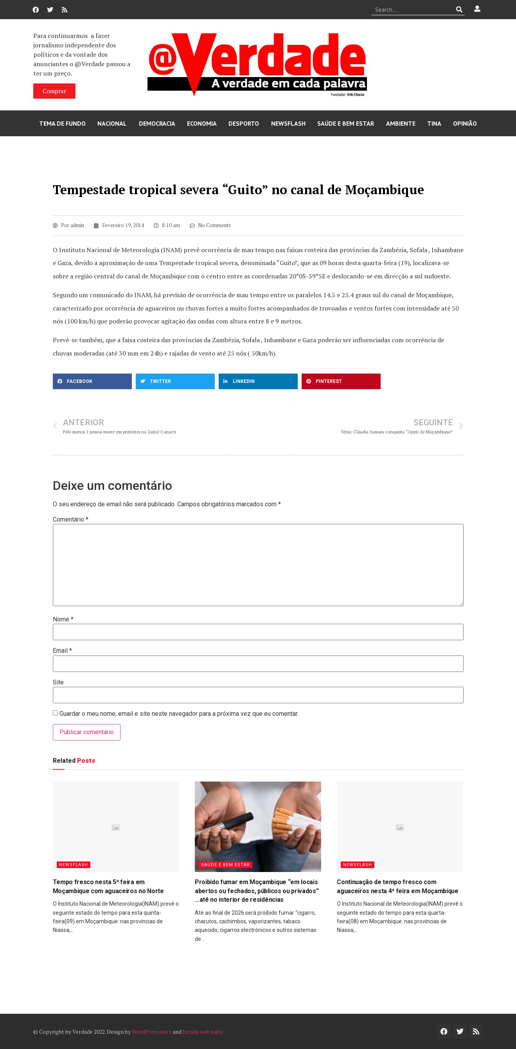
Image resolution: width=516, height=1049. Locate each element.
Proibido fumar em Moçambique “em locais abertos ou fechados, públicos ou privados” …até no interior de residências (257, 890)
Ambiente (400, 123)
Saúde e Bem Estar (345, 123)
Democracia (157, 123)
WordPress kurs (151, 1031)
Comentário (70, 519)
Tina (434, 123)
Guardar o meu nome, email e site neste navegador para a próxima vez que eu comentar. (178, 714)
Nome (63, 619)
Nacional (112, 123)
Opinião (465, 123)
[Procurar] (459, 9)
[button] (92, 381)
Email (62, 651)
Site (58, 682)
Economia (202, 123)
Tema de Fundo (62, 123)
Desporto (243, 123)
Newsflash (288, 123)
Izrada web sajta (203, 1031)
